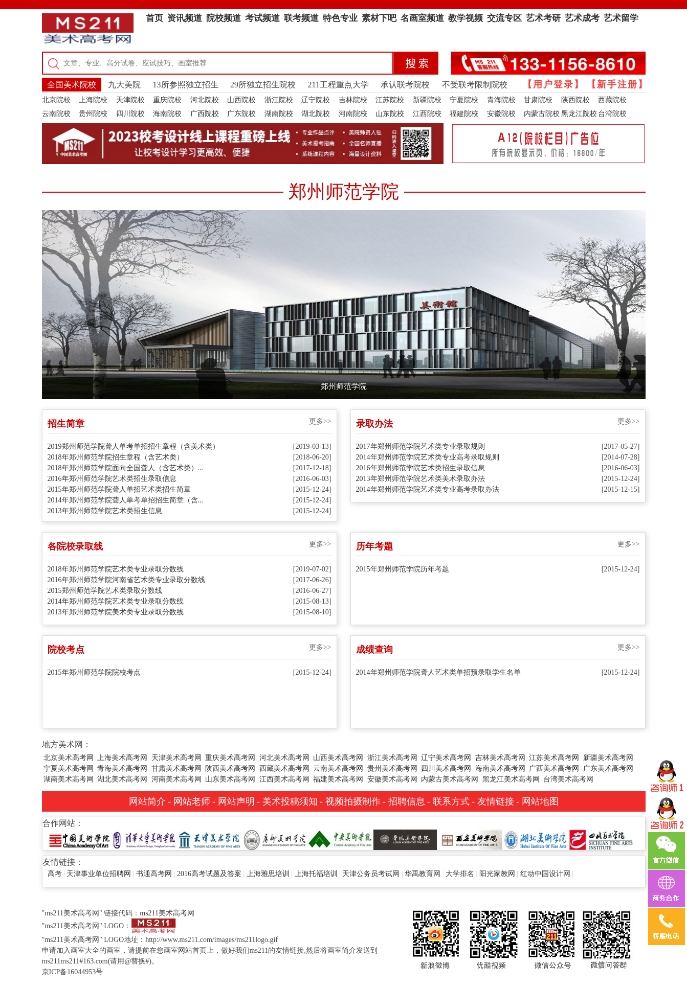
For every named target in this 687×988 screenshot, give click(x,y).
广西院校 (204, 114)
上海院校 (93, 100)
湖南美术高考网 (68, 779)
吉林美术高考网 (500, 758)
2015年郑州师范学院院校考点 (94, 672)
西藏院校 (612, 100)
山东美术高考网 (230, 779)
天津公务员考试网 (371, 874)
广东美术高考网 (608, 768)
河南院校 (353, 114)
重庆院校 (167, 100)
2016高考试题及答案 (209, 874)
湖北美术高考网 (122, 779)
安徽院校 (501, 114)
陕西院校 (575, 100)
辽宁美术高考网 (446, 758)
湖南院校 (278, 114)
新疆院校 (427, 100)
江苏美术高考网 (554, 758)
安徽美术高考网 (392, 779)
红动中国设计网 (545, 874)
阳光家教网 (497, 874)
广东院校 (241, 114)
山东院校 (389, 114)
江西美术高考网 (284, 779)
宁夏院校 (464, 100)
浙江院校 (278, 100)
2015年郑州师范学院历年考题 (402, 569)
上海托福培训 (316, 874)
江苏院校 (389, 100)
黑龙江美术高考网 (511, 779)
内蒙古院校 (542, 114)
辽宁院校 (315, 100)
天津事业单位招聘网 (99, 874)
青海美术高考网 (122, 768)
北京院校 (56, 100)
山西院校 (241, 100)
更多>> (320, 421)
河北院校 (204, 100)
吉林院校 (353, 100)
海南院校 (167, 114)
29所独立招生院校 (263, 84)
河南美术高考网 (176, 779)
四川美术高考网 (446, 768)
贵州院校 (93, 114)
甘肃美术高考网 (176, 768)
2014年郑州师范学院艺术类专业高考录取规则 (427, 457)
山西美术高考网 (338, 758)
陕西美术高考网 (230, 768)
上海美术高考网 (122, 758)
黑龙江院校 (579, 114)
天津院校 (130, 100)
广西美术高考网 (554, 768)
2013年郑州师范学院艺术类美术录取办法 (420, 478)
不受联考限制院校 (474, 84)
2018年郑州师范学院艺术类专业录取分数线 (116, 569)
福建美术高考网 (338, 779)
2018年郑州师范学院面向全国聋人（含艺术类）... (126, 468)
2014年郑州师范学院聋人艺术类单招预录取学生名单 (438, 672)
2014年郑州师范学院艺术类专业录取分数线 (116, 601)
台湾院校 (612, 114)
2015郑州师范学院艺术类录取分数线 (105, 590)
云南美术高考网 (338, 768)
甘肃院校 (538, 100)
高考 (55, 874)
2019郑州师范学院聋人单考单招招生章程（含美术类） (133, 446)
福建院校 (464, 114)
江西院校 (427, 114)
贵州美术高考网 (392, 768)
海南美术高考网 (500, 768)
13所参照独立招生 (185, 84)
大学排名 (460, 874)
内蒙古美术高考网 (449, 779)
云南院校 (56, 114)
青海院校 (501, 100)
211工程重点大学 (338, 84)
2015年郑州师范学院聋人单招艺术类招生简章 (119, 489)
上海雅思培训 (268, 874)
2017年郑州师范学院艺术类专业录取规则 (420, 446)
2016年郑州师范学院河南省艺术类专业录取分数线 (126, 580)
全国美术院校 (71, 84)
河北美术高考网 (284, 758)
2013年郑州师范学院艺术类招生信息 (105, 511)
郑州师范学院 (344, 386)
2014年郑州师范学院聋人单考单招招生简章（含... (126, 500)
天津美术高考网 (176, 758)
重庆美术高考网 (230, 758)
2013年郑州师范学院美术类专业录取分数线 (116, 612)
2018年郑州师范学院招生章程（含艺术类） (116, 457)
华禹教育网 (422, 874)
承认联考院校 (405, 84)
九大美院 (124, 84)
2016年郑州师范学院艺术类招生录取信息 (112, 478)
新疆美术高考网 (608, 758)
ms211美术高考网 (167, 913)
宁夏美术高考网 (68, 768)
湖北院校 (315, 114)
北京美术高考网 (68, 758)
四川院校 (130, 114)
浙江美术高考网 (392, 758)
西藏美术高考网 (284, 768)
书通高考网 (154, 874)
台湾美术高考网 (568, 779)
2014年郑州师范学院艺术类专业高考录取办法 (427, 489)
